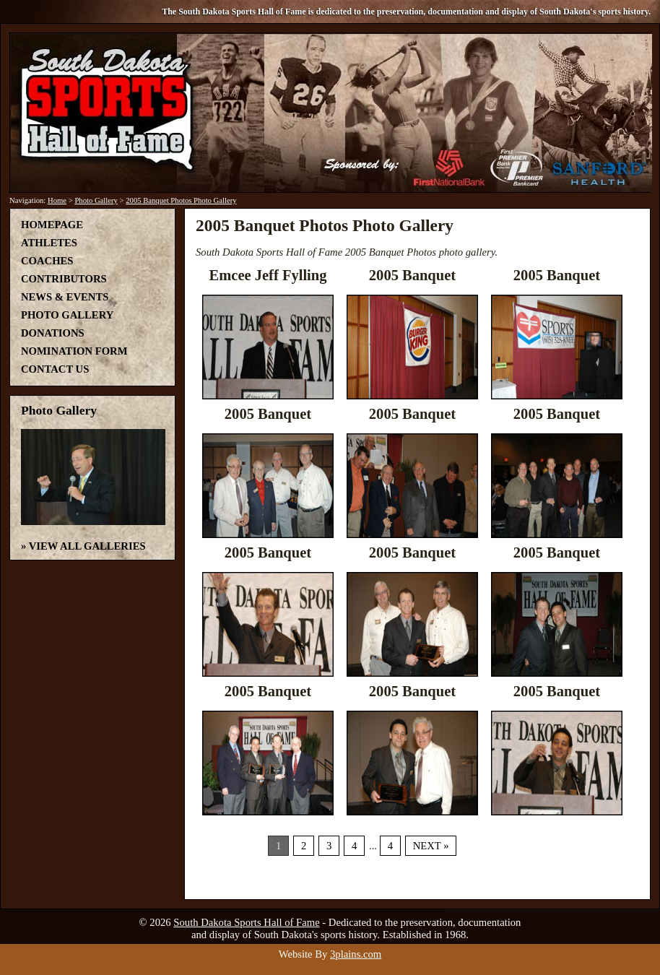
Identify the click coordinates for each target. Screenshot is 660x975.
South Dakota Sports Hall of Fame (246, 922)
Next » (431, 846)
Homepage (52, 224)
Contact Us (55, 369)
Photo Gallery (96, 200)
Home (57, 200)
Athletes (49, 242)
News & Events (64, 297)
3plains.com (355, 954)
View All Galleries (87, 546)
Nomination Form (74, 351)
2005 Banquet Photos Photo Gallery (181, 200)
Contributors (64, 279)
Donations (52, 333)
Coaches (47, 260)
